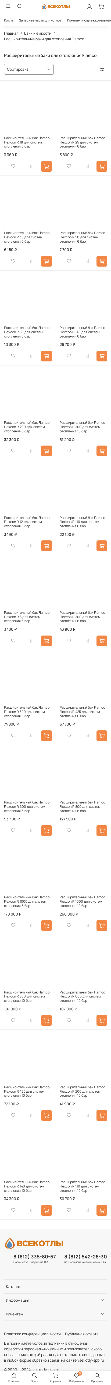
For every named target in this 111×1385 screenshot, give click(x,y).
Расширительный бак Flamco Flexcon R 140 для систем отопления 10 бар (26, 1186)
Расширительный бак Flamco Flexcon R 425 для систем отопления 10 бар (26, 1091)
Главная (11, 33)
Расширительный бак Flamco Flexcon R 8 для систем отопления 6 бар (26, 616)
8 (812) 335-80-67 (34, 1256)
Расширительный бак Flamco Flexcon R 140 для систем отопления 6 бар (82, 331)
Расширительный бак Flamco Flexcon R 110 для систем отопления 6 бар (82, 521)
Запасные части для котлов (40, 20)
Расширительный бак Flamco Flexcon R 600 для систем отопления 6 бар (26, 806)
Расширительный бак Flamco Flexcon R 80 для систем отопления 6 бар (26, 331)
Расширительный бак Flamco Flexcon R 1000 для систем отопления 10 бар (82, 901)
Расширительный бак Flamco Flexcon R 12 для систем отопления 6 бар (26, 521)
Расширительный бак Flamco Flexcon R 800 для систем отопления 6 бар (82, 806)
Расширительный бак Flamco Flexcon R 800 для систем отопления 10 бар (26, 996)
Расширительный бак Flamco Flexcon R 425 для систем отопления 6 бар (82, 711)
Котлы (8, 20)
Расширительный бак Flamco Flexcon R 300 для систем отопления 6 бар (82, 616)
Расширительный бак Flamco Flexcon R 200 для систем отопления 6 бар (26, 426)
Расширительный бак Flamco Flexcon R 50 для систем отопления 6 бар (82, 237)
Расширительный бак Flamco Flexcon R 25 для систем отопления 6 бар (82, 142)
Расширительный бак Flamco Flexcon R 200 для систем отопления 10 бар (82, 1091)
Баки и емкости (37, 33)
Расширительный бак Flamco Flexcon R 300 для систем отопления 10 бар (82, 426)
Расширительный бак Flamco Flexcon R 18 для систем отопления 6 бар (26, 142)
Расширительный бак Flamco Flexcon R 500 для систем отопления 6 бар (26, 711)
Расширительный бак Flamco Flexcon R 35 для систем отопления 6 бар (26, 237)
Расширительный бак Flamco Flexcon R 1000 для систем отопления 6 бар (26, 901)
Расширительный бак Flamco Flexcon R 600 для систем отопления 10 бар (82, 996)
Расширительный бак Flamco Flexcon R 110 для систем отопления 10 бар (82, 1186)
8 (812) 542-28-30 (85, 1256)
